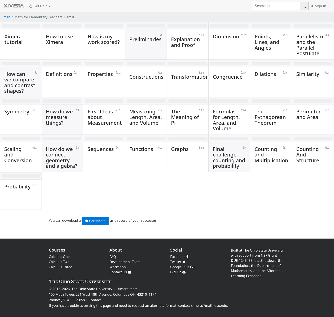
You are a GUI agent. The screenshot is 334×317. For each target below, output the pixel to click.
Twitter (178, 261)
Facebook (179, 256)
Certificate (95, 221)
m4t (6, 17)
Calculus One (59, 256)
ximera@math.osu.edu (209, 305)
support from (249, 255)
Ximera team (127, 289)
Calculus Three (60, 267)
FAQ (112, 256)
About (115, 250)
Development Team (125, 261)
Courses (57, 250)
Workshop (117, 267)
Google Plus (182, 267)
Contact (95, 300)
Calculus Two (59, 261)
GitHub (178, 272)
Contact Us (120, 272)
